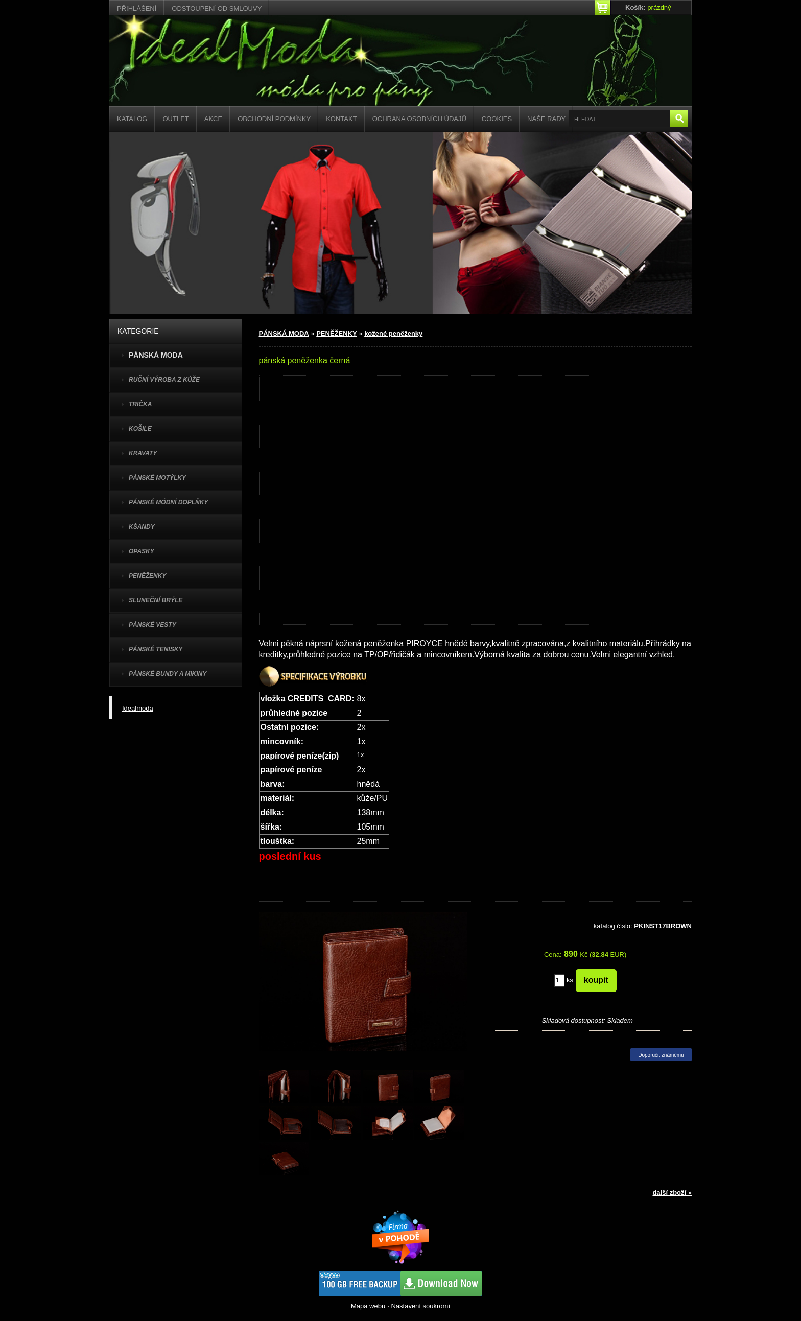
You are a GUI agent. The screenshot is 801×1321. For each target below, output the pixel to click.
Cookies (497, 119)
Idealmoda (137, 708)
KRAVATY (143, 453)
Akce (213, 119)
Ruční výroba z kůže (164, 379)
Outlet (175, 119)
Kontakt (341, 119)
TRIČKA (140, 404)
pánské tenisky (155, 649)
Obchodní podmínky (274, 119)
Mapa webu (368, 1306)
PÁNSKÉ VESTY (152, 624)
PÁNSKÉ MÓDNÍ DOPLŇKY (168, 502)
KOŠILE (140, 428)
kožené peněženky (393, 333)
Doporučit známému (661, 1055)
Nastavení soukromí (420, 1306)
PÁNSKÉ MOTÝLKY (157, 477)
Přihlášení (136, 8)
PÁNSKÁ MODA (284, 333)
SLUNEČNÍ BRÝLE (155, 600)
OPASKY (141, 551)
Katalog (132, 119)
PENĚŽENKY (147, 575)
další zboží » (672, 1192)
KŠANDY (142, 526)
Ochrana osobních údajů (419, 119)
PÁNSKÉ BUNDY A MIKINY (167, 673)
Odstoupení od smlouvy (217, 8)
